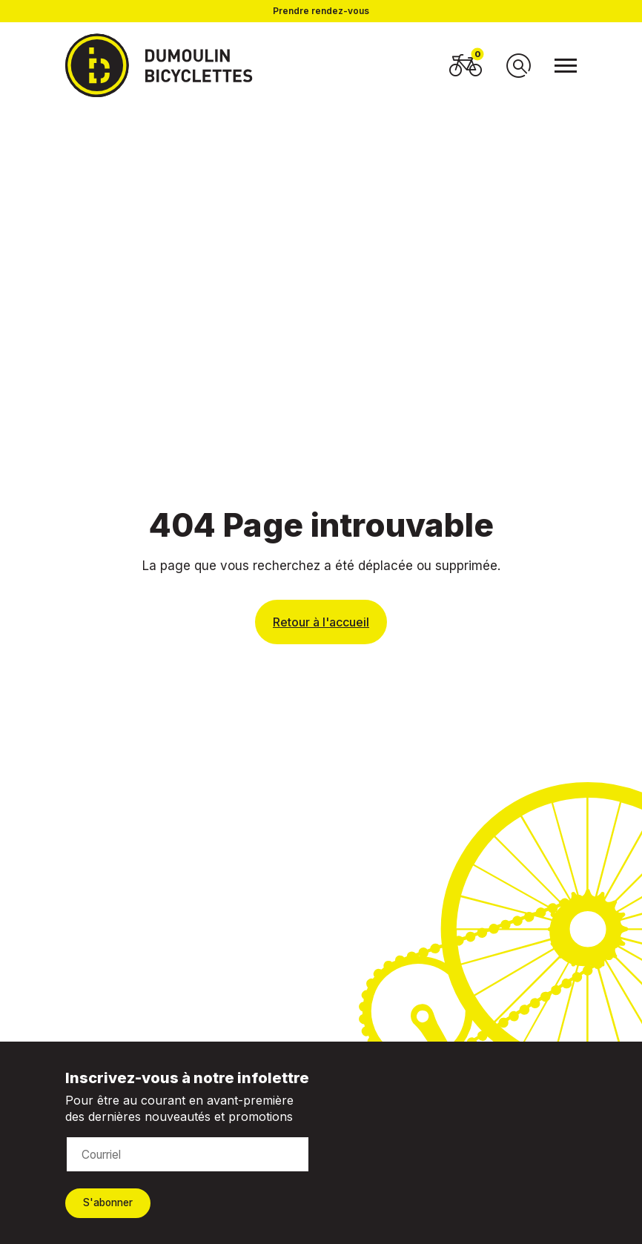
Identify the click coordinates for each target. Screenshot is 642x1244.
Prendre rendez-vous (321, 11)
